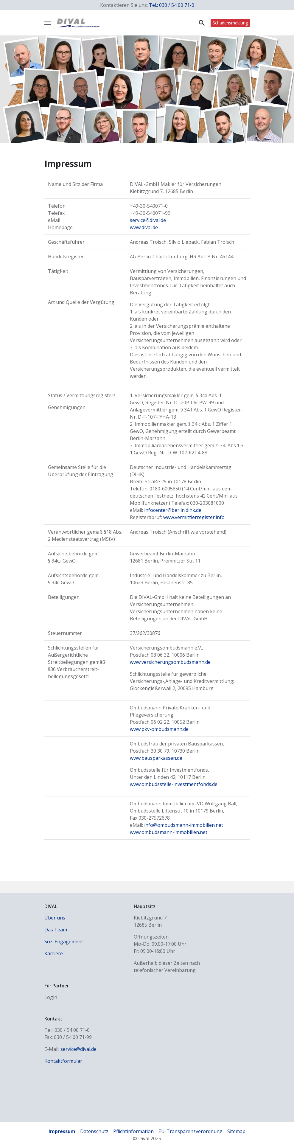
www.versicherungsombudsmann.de (170, 662)
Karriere (53, 953)
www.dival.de (144, 227)
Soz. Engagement (63, 941)
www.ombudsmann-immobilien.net (168, 832)
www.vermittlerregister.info (194, 517)
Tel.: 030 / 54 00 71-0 (171, 5)
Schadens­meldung (230, 23)
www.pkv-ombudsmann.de (159, 729)
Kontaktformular (63, 1061)
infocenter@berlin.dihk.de (172, 510)
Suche (202, 23)
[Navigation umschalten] (47, 23)
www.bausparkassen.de (156, 758)
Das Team (55, 929)
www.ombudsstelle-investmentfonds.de (173, 784)
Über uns (54, 917)
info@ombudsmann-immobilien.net (183, 825)
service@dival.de (148, 220)
